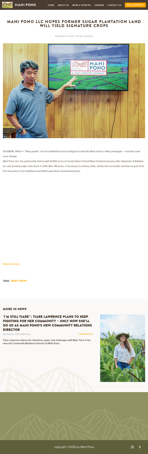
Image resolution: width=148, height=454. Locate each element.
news (14, 280)
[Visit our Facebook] (139, 447)
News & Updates (81, 5)
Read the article (11, 263)
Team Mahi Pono (86, 334)
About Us (63, 5)
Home (51, 5)
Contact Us (114, 5)
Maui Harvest (135, 5)
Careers (99, 5)
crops (23, 280)
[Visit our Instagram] (132, 447)
